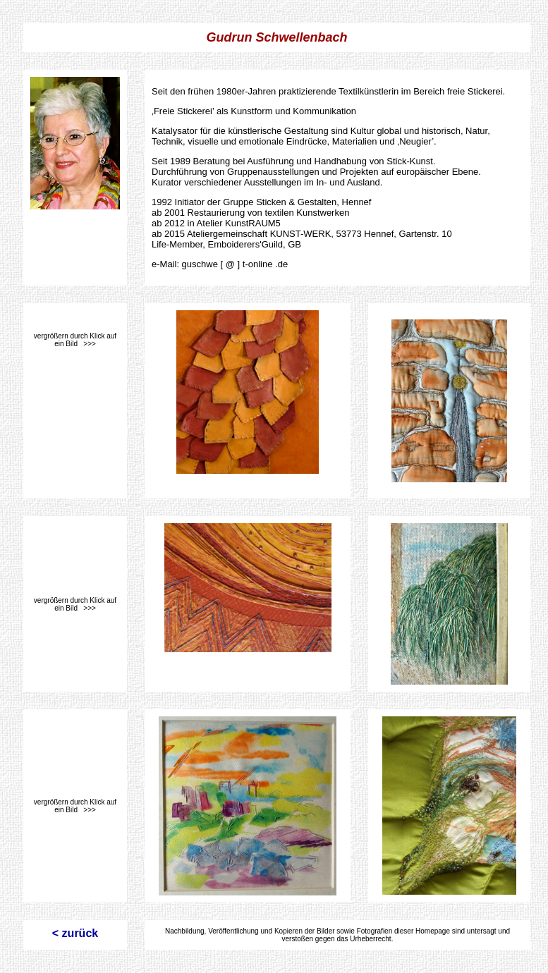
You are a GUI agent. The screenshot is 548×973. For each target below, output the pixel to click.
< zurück (75, 933)
